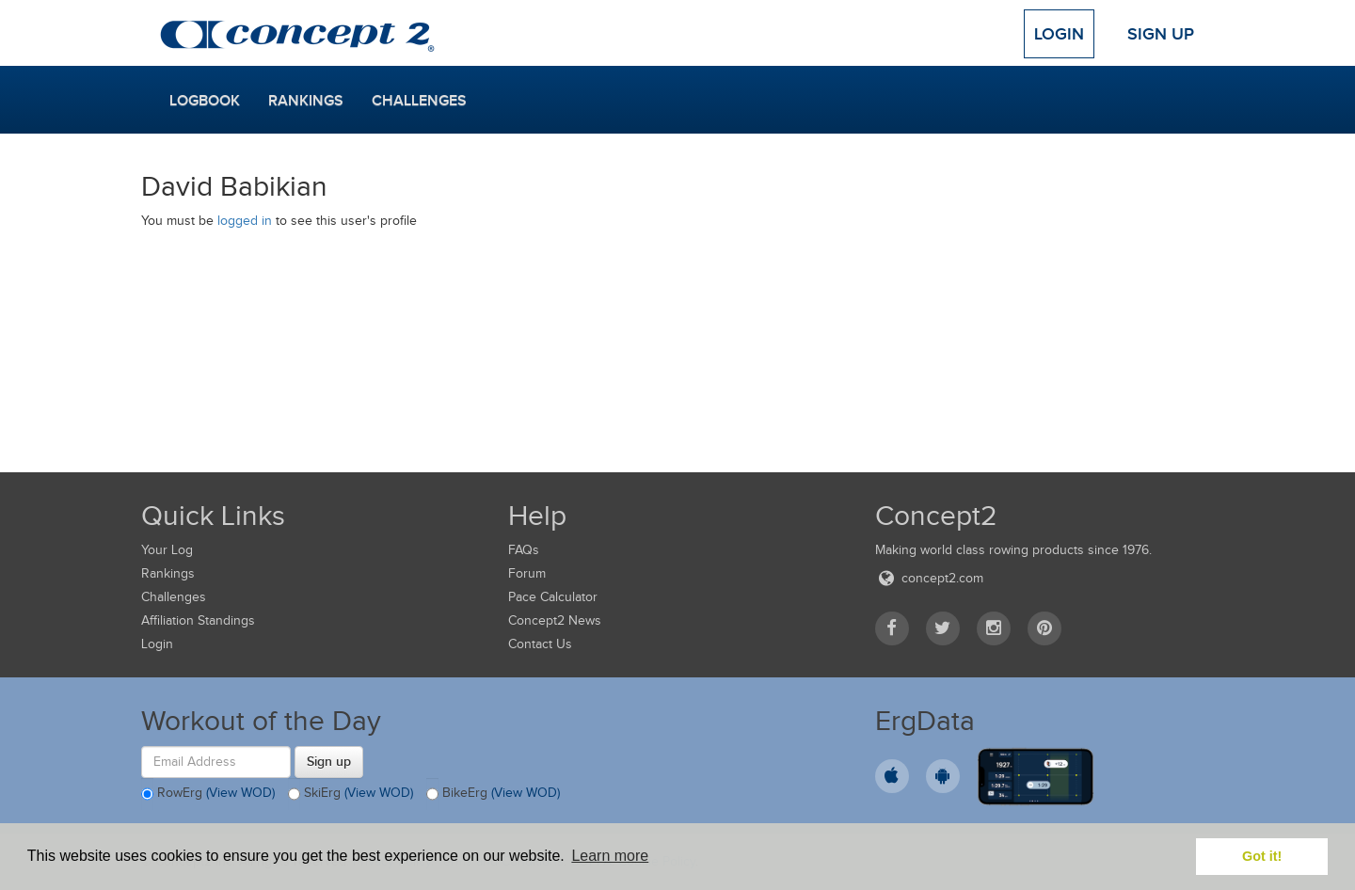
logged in (244, 221)
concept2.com (929, 578)
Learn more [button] (609, 856)
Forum (527, 573)
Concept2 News (554, 620)
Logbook (204, 100)
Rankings (305, 100)
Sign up (329, 761)
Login (1059, 33)
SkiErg (350, 794)
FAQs (523, 550)
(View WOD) (240, 793)
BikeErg (493, 794)
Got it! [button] (1262, 856)
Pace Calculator (553, 597)
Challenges (419, 100)
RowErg (208, 794)
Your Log (167, 550)
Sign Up (1160, 33)
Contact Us (540, 644)
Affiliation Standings (198, 620)
